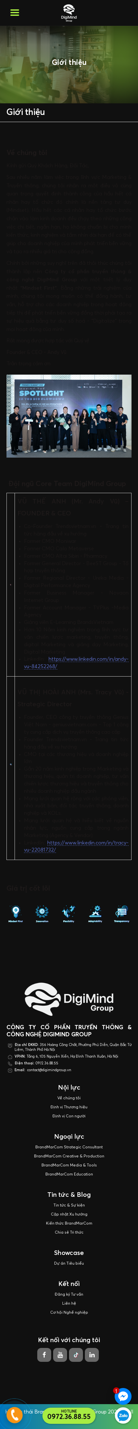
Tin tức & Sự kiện (69, 1205)
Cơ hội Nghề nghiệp (69, 1313)
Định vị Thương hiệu (69, 1107)
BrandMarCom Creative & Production (69, 1156)
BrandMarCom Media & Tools (69, 1165)
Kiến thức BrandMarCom (69, 1224)
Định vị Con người (69, 1116)
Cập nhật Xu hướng (69, 1215)
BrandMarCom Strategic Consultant (69, 1147)
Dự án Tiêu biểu (69, 1264)
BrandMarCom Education (69, 1174)
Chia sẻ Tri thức (69, 1233)
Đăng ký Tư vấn (69, 1295)
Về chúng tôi (69, 1098)
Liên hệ (69, 1304)
